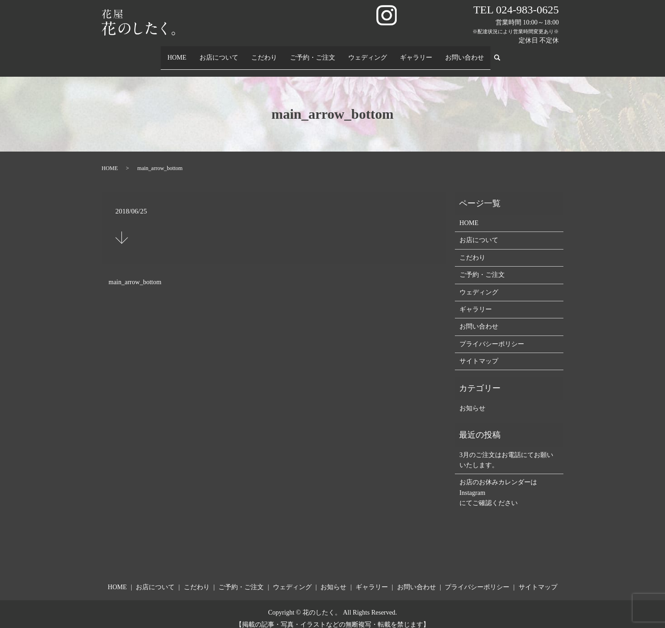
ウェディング (368, 52)
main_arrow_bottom (135, 273)
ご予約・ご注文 (313, 52)
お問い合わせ (465, 52)
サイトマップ (478, 352)
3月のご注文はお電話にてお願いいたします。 (506, 450)
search (501, 53)
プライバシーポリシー (491, 334)
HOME (177, 52)
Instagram (472, 484)
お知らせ (472, 399)
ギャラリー (416, 52)
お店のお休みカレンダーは (498, 473)
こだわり (265, 52)
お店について (219, 52)
